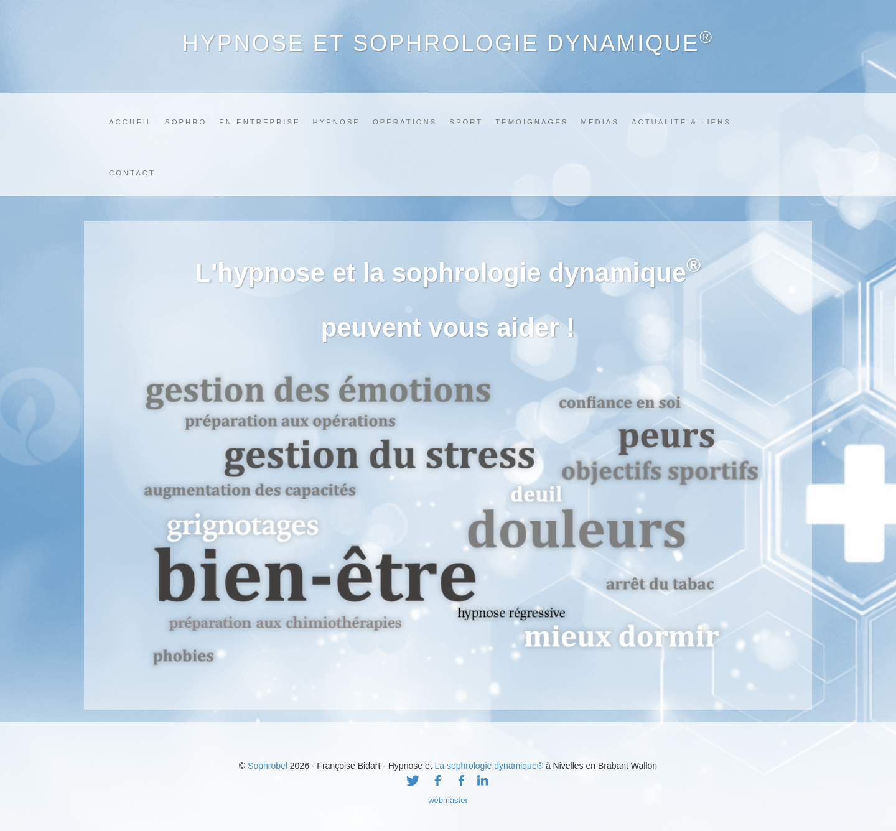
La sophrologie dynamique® (488, 766)
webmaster (448, 800)
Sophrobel (267, 766)
